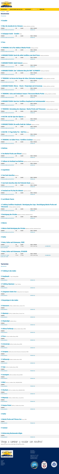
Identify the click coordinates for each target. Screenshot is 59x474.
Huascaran (5, 306)
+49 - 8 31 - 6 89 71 (36, 455)
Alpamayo (5, 313)
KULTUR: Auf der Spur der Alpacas (12, 117)
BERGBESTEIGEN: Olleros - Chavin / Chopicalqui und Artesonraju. (22, 86)
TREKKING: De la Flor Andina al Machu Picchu (16, 48)
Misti (3, 382)
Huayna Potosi (6, 405)
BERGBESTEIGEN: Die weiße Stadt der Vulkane (16, 124)
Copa (3, 367)
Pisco (3, 336)
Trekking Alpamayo (8, 284)
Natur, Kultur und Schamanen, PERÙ (12, 242)
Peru (3, 42)
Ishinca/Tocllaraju (7, 329)
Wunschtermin (4, 280)
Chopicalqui (5, 321)
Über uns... (42, 9)
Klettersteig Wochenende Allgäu (11, 433)
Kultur (3, 237)
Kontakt (2, 460)
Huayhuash (5, 276)
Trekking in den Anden (8, 271)
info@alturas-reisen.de (33, 457)
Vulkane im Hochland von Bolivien (12, 161)
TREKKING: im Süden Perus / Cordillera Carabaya (17, 140)
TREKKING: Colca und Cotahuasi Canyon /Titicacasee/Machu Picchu (22, 94)
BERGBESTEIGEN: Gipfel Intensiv (12, 63)
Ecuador (4, 21)
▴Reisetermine (3, 266)
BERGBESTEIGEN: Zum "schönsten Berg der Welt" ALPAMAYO (20, 71)
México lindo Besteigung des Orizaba (13, 228)
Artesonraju (5, 344)
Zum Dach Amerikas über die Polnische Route (16, 183)
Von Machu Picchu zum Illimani (11, 154)
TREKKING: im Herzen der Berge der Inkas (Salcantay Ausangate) (22, 78)
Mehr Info (32, 29)
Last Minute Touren (7, 199)
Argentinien (5, 170)
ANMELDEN (48, 246)
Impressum (3, 462)
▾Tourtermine (3, 16)
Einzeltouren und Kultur (16, 9)
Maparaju (4, 398)
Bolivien (4, 148)
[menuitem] (3, 11)
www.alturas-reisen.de (33, 458)
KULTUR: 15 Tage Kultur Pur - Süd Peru (14, 132)
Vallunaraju (5, 359)
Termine (7, 11)
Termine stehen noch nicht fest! (7, 29)
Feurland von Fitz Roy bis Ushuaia (12, 191)
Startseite (3, 11)
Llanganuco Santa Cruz (9, 292)
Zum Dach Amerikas (8, 175)
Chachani (4, 390)
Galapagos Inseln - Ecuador (10, 34)
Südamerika (4, 9)
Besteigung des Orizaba (9, 214)
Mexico (4, 223)
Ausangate (5, 375)
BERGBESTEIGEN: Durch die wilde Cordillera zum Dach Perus (20, 55)
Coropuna (5, 352)
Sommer (4, 428)
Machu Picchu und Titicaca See (11, 419)
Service (35, 9)
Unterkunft (28, 9)
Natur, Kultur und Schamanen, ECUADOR (14, 251)
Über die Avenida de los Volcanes (12, 26)
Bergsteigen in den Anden (9, 300)
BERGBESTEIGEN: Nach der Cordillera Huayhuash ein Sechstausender (23, 101)
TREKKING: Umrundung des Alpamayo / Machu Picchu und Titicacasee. (23, 109)
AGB (2, 461)
